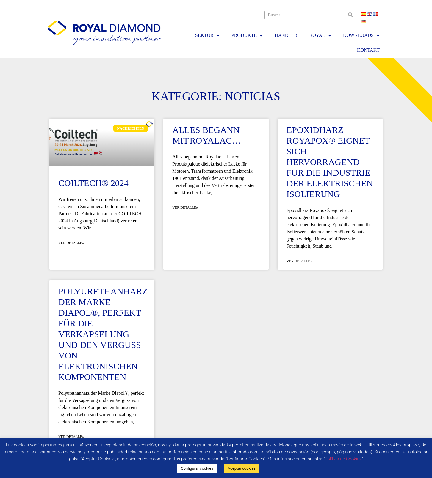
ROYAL (320, 35)
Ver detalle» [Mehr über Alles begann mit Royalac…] (185, 207)
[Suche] (350, 15)
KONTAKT (368, 50)
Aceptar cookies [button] (242, 468)
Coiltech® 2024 (93, 183)
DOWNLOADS (361, 35)
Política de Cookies (343, 459)
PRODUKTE (247, 35)
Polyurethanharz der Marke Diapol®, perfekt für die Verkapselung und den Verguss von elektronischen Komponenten (103, 334)
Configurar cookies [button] (197, 468)
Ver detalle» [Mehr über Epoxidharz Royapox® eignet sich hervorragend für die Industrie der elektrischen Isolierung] (299, 261)
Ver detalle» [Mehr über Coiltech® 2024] (71, 243)
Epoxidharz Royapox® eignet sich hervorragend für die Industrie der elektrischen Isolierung (330, 162)
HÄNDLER (286, 35)
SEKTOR (207, 35)
